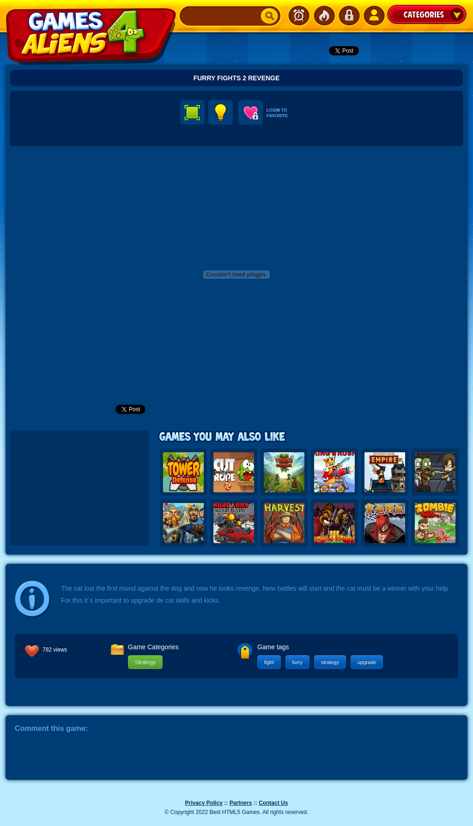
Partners (241, 803)
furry (297, 662)
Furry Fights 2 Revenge (237, 78)
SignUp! (373, 16)
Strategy (145, 662)
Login (348, 16)
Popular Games (323, 16)
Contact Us (273, 803)
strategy (330, 662)
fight (269, 662)
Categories (427, 14)
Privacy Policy (204, 803)
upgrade (367, 662)
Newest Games (298, 16)
